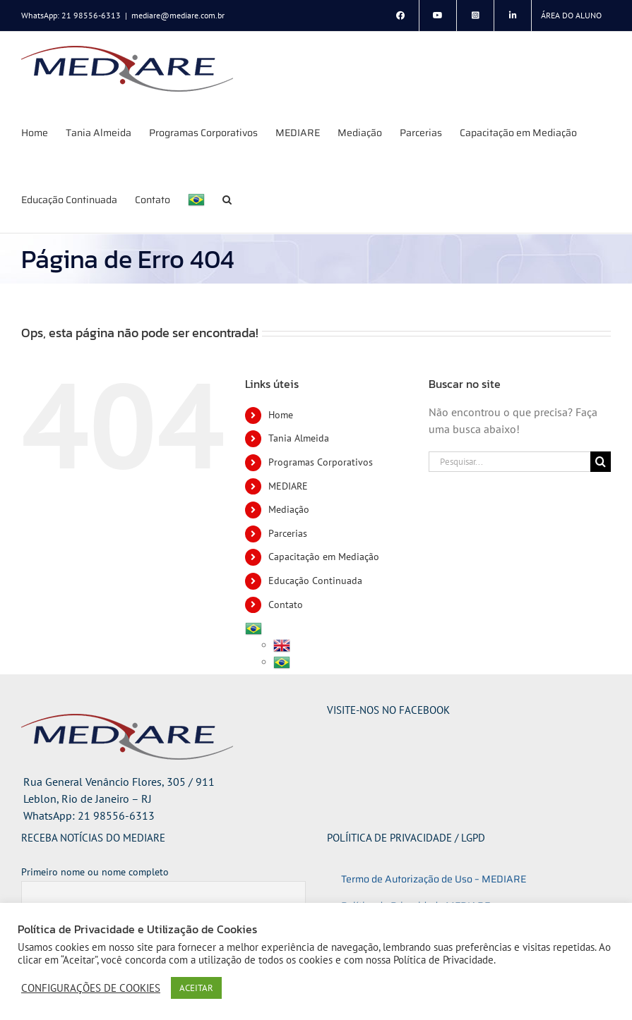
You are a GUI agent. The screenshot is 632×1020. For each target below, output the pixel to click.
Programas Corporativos (320, 462)
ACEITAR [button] (196, 988)
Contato (285, 604)
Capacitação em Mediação (323, 556)
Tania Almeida (298, 438)
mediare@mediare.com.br (178, 15)
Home (280, 414)
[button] (227, 199)
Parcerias (287, 533)
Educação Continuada (315, 580)
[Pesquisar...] (509, 461)
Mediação (288, 509)
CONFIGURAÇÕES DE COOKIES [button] (90, 988)
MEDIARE (288, 486)
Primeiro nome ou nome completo (95, 872)
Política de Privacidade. (444, 959)
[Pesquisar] (600, 461)
